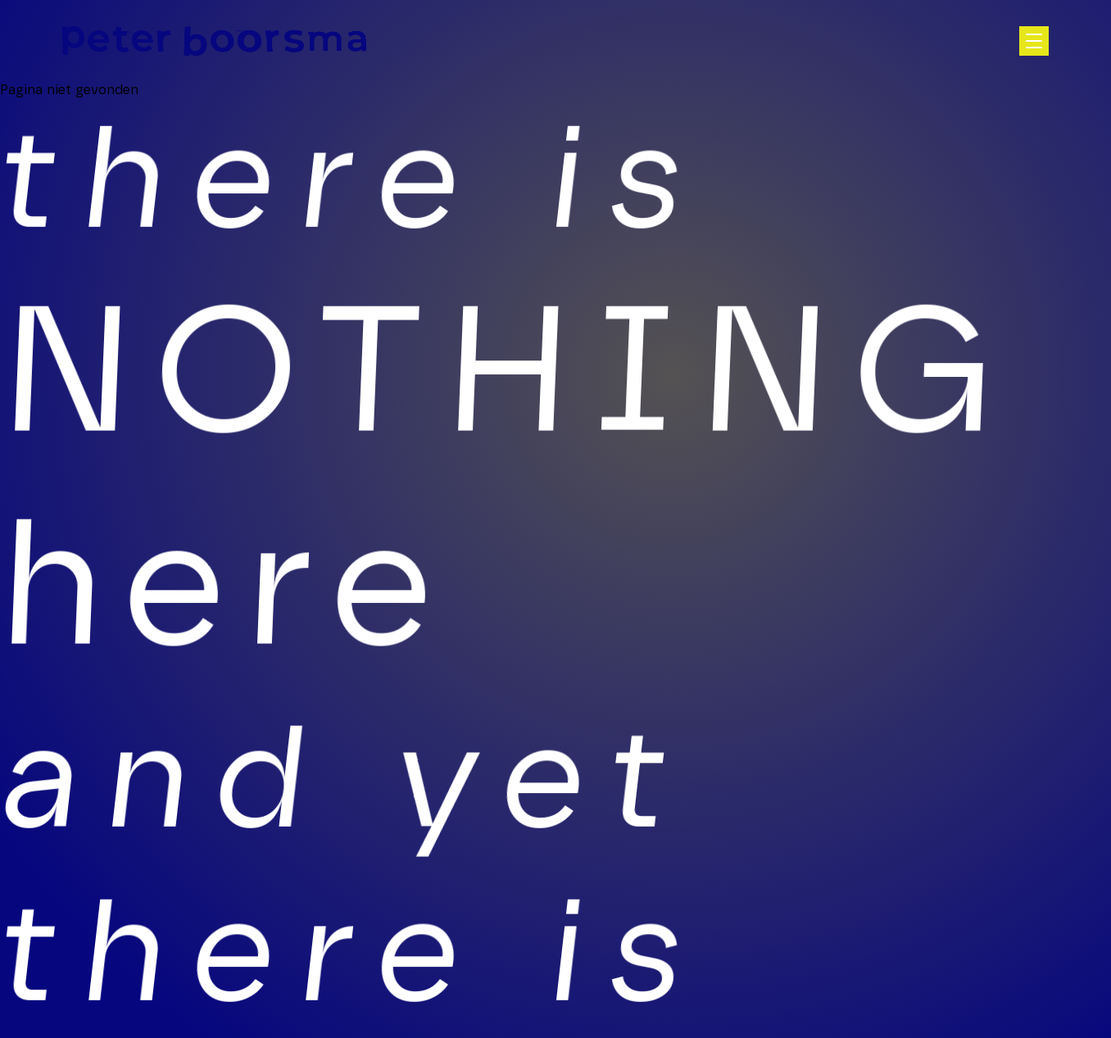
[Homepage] (214, 41)
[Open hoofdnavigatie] (1034, 41)
